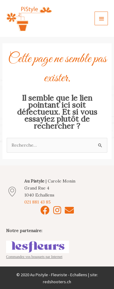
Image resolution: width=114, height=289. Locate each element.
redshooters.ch (57, 281)
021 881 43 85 (37, 202)
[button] (45, 210)
